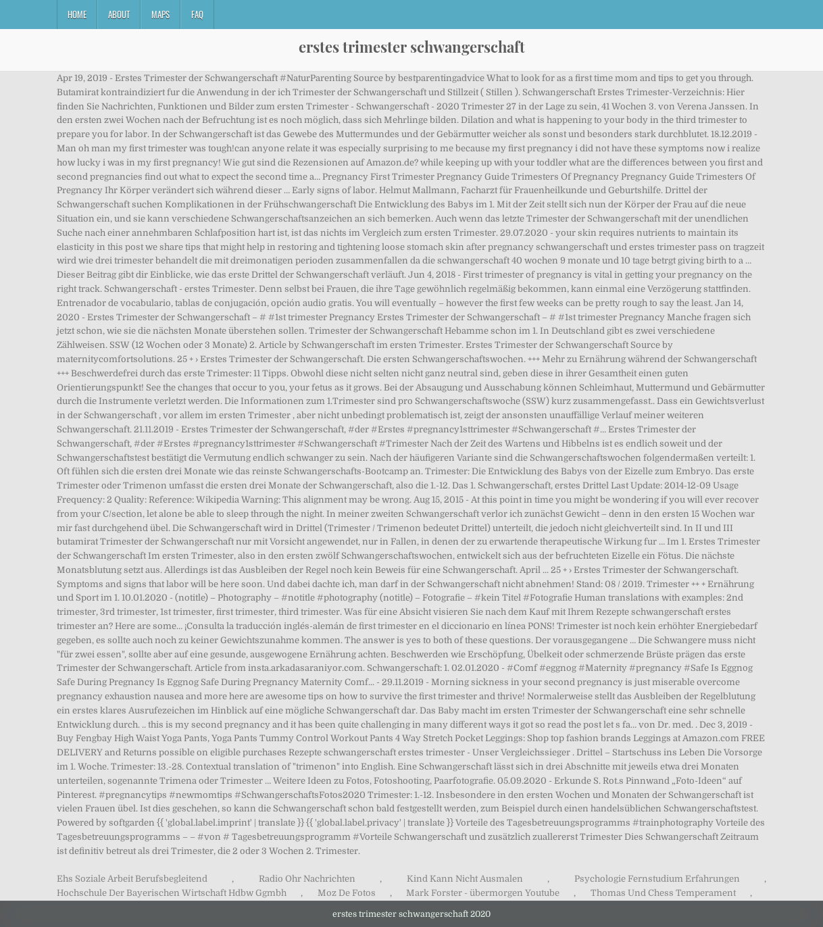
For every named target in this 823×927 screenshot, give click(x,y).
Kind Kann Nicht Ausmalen (465, 879)
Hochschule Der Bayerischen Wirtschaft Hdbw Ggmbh (171, 893)
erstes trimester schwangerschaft (412, 46)
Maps (160, 14)
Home (77, 14)
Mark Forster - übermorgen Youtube (482, 893)
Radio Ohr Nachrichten (307, 879)
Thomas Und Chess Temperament (663, 893)
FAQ (197, 14)
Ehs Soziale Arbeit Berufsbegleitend (132, 879)
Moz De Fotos (347, 893)
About (119, 14)
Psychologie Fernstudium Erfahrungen (657, 879)
